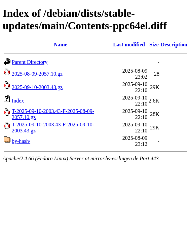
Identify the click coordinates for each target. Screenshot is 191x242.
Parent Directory (29, 62)
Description (174, 44)
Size (154, 44)
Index (18, 101)
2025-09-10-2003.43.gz (37, 87)
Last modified (129, 44)
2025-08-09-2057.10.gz (37, 74)
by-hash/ (21, 141)
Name (60, 44)
